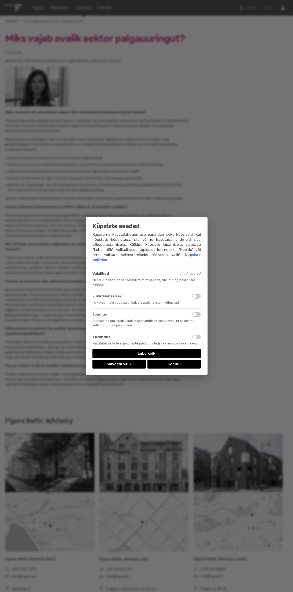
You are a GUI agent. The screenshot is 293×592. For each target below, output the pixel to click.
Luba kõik (146, 353)
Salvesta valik (119, 364)
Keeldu (174, 364)
